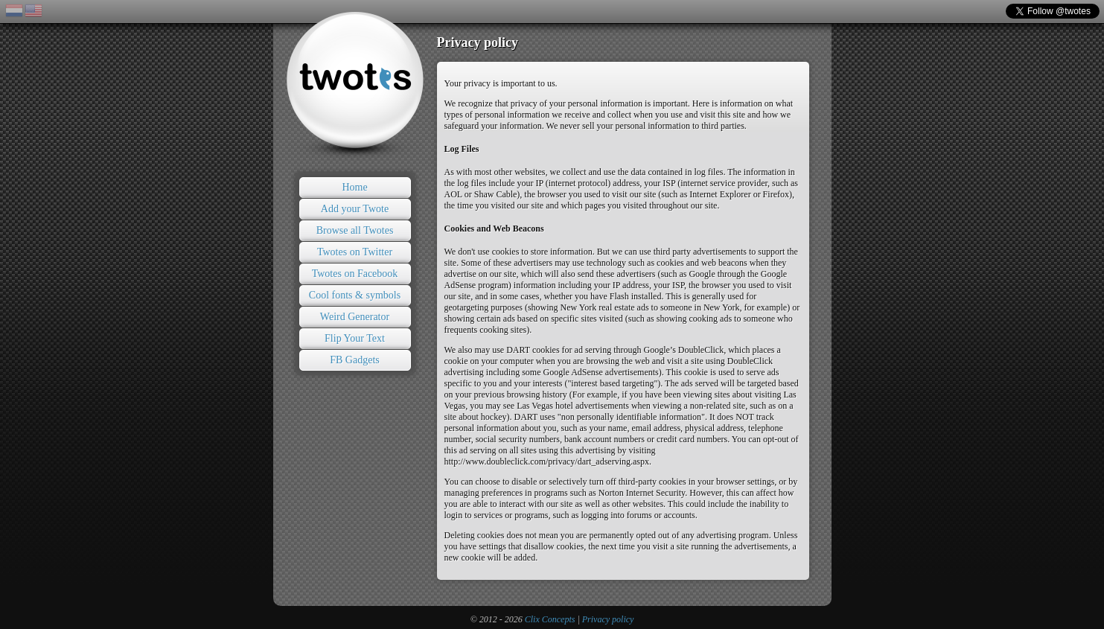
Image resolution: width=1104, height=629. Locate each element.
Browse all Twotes (355, 230)
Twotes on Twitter (354, 252)
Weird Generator (354, 316)
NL (14, 11)
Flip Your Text (355, 338)
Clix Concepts (550, 619)
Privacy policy (608, 619)
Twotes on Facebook (355, 273)
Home (354, 187)
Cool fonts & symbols (355, 295)
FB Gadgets (355, 359)
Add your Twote (355, 208)
